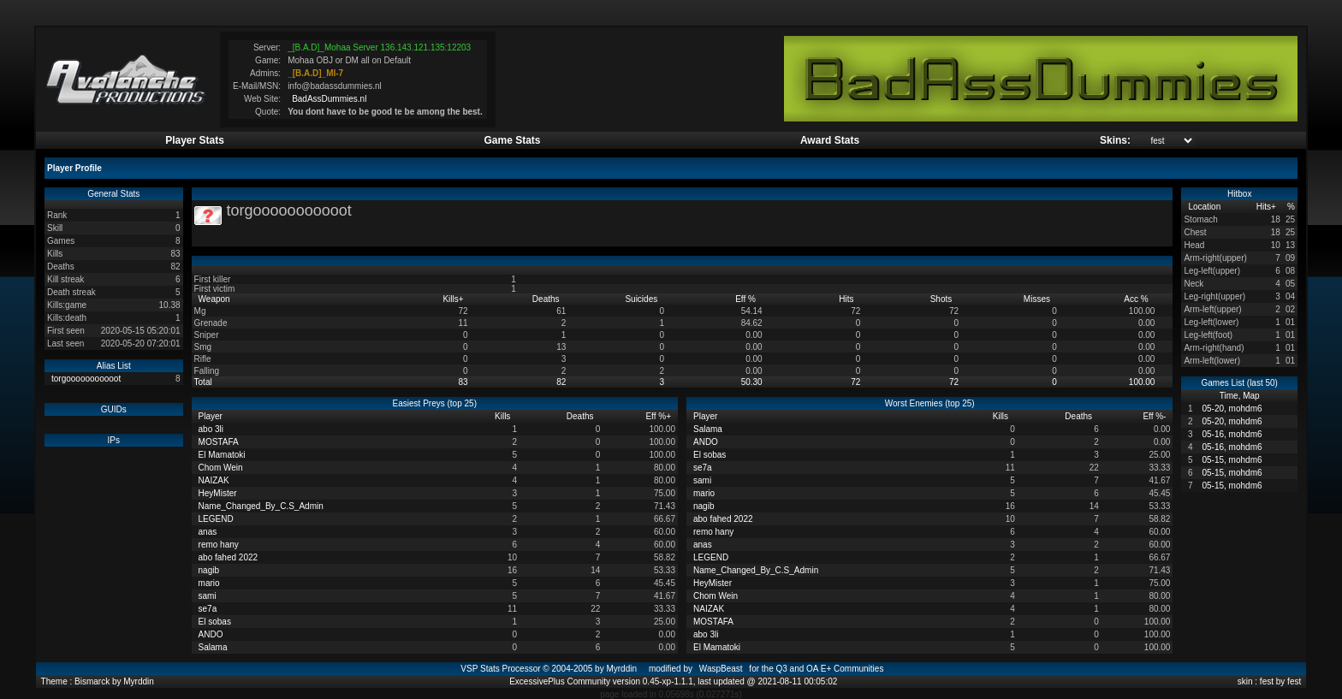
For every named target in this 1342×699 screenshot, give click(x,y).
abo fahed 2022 (228, 557)
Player (212, 416)
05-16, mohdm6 (1232, 434)
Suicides (642, 299)
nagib (209, 570)
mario (209, 583)
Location (1205, 206)
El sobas (215, 621)
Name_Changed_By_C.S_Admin (261, 506)
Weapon (216, 299)
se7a (208, 608)
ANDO (211, 634)
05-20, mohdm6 (1232, 408)
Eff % (746, 299)
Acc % (1137, 299)
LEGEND (216, 519)
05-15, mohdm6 (1232, 460)
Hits (847, 299)
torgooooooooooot (86, 378)
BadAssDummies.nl (329, 99)
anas (208, 531)
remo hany (219, 544)
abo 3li (211, 429)
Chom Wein (221, 467)
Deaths (546, 299)
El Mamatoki (222, 454)
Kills (452, 299)
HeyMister (218, 493)
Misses (1038, 299)
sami (208, 596)
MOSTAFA (219, 442)
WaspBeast (721, 668)
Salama (213, 647)
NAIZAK (214, 480)
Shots (942, 299)
